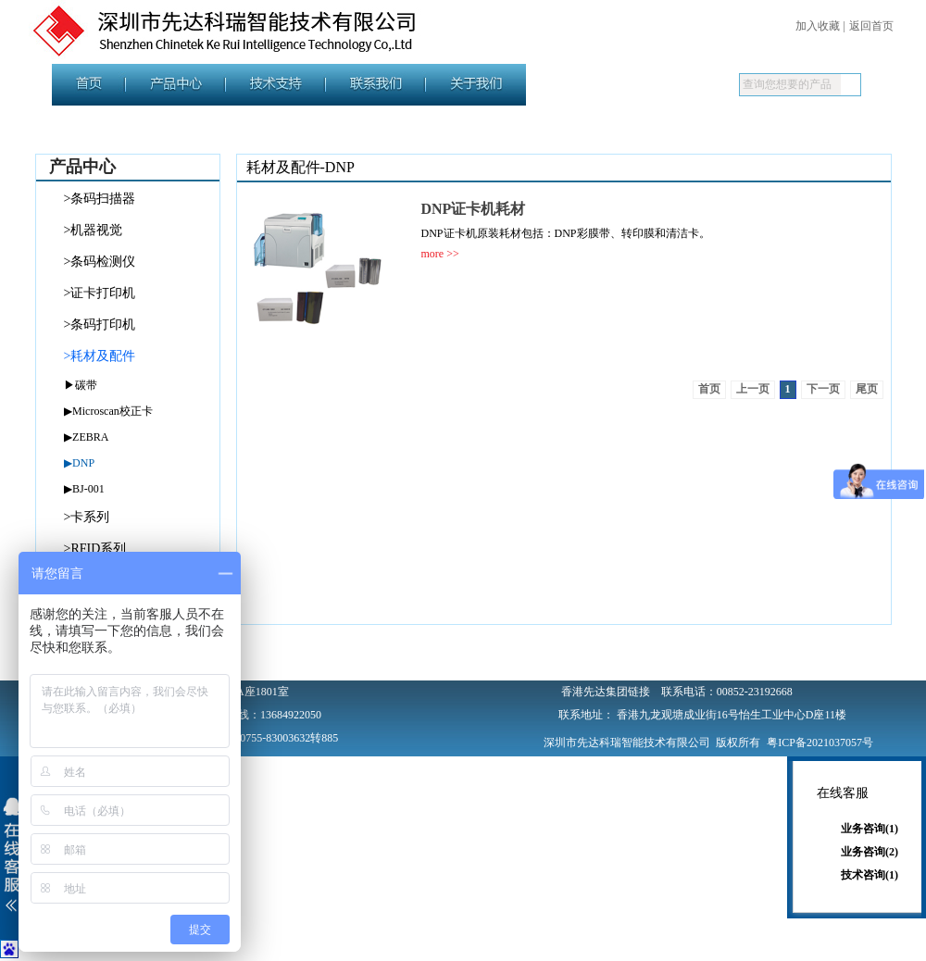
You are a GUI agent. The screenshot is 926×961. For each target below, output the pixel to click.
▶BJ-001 (84, 488)
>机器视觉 (93, 230)
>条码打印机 (100, 324)
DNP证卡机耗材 (473, 209)
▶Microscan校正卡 (108, 411)
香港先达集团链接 (605, 691)
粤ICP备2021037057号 (820, 742)
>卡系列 (87, 517)
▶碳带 (80, 385)
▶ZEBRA (86, 437)
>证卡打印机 (100, 293)
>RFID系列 (95, 548)
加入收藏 (817, 25)
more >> (440, 253)
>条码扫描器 (100, 199)
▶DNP (79, 462)
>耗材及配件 (100, 356)
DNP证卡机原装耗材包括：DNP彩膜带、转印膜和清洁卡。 (565, 233)
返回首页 (871, 25)
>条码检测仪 (100, 261)
